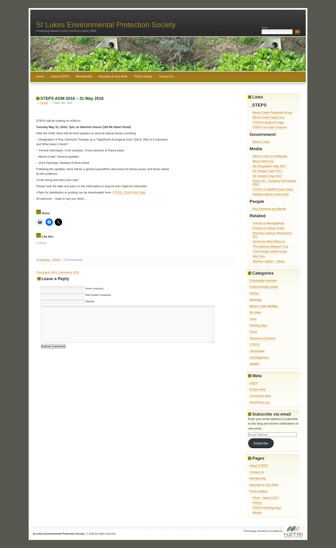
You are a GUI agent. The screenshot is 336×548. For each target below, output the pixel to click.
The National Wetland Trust (270, 246)
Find (264, 27)
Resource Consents (262, 338)
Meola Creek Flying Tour (269, 117)
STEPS (56, 259)
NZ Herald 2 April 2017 (267, 171)
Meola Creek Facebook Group (272, 112)
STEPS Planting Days (267, 507)
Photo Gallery (143, 76)
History (254, 293)
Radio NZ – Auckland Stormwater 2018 (274, 182)
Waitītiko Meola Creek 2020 (271, 194)
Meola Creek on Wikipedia (270, 156)
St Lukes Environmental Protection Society (106, 25)
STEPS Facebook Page (268, 122)
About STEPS (60, 76)
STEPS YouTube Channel (270, 127)
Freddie (44, 102)
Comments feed (260, 396)
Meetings (45, 259)
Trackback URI (46, 272)
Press (253, 332)
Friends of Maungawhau (268, 223)
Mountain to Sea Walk (113, 76)
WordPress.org (259, 402)
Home (40, 76)
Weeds (257, 512)
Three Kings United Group (270, 251)
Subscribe (261, 443)
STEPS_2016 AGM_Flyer (129, 192)
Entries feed (257, 389)
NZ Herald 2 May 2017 (267, 176)
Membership (84, 76)
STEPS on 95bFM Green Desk (273, 189)
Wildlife (254, 364)
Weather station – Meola (269, 261)
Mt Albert (255, 312)
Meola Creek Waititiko (264, 306)
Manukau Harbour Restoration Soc (272, 234)
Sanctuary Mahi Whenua (269, 241)
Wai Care (259, 256)
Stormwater (257, 351)
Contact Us (166, 76)
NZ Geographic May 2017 (270, 166)
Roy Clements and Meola (269, 209)
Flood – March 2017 (266, 497)
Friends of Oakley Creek (269, 228)
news (253, 319)
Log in (254, 383)
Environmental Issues (264, 286)
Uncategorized (259, 357)
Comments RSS (68, 272)
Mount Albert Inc (263, 161)
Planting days (258, 325)
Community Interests (263, 280)
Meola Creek (261, 142)
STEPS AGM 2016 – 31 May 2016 (72, 98)
